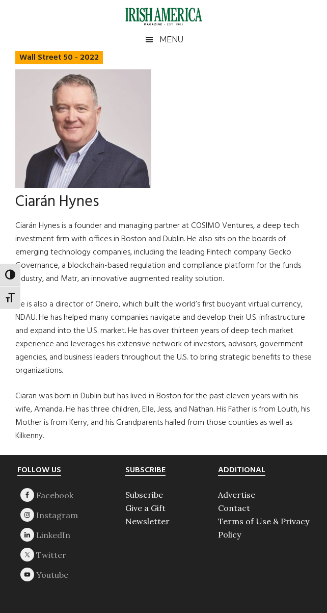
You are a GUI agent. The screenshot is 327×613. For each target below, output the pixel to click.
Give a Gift (145, 508)
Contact (234, 508)
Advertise (236, 495)
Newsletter (147, 521)
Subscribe (144, 495)
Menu (171, 39)
